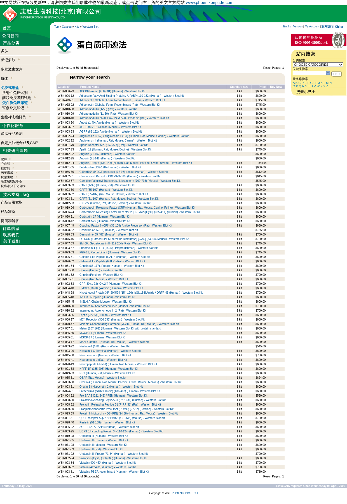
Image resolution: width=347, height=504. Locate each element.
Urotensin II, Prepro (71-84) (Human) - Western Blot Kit (113, 453)
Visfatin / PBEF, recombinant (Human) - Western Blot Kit (114, 471)
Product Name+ (90, 86)
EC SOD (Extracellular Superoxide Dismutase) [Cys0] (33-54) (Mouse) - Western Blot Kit (134, 239)
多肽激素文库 (12, 69)
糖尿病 (5, 168)
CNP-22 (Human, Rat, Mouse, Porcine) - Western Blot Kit (115, 203)
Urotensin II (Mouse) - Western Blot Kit (103, 444)
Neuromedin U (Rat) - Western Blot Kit (103, 359)
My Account (312, 26)
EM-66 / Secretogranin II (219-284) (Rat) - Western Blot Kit (115, 243)
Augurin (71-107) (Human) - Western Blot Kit (107, 154)
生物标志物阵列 (16, 117)
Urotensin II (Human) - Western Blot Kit (103, 440)
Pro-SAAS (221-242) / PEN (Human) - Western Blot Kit (113, 395)
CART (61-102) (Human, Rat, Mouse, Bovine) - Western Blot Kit (118, 198)
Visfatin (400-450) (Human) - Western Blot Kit (107, 462)
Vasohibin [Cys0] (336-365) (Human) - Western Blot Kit (113, 458)
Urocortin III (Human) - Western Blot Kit (103, 435)
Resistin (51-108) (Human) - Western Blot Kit (107, 422)
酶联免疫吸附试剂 (19, 98)
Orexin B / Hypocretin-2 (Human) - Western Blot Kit (111, 386)
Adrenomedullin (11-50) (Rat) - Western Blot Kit (108, 113)
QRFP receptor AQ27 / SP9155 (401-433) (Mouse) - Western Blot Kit (122, 418)
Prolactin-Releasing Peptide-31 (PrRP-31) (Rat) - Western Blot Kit (120, 404)
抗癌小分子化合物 (13, 186)
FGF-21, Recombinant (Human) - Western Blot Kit (110, 252)
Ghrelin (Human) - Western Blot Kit (101, 270)
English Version (293, 26)
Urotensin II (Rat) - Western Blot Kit (101, 449)
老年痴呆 (7, 172)
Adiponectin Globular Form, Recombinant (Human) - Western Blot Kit (122, 100)
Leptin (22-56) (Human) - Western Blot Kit (105, 315)
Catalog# (64, 86)
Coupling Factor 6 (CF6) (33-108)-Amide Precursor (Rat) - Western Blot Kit (125, 225)
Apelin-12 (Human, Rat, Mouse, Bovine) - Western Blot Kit (115, 149)
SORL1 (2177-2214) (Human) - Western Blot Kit (109, 426)
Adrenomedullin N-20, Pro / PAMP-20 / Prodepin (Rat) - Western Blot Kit (124, 118)
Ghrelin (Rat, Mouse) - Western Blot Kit (103, 279)
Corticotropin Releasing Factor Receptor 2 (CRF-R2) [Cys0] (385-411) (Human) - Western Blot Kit (139, 212)
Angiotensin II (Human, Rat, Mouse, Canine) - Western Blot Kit (118, 140)
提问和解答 (10, 221)
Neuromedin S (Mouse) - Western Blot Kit (105, 355)
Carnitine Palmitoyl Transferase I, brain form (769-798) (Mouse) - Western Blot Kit (129, 180)
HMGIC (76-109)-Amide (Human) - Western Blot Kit (111, 288)
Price (262, 86)
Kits (77, 26)
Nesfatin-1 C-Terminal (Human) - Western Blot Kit (110, 350)
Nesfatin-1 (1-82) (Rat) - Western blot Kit (104, 346)
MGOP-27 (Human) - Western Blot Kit (102, 337)
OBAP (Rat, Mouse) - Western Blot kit (102, 377)
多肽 (4, 51)
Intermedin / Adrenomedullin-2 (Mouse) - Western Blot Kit (114, 306)
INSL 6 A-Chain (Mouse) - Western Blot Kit (105, 301)
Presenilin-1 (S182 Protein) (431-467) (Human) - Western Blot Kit (119, 391)
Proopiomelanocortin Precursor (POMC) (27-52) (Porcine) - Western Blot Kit (126, 409)
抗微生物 (7, 177)
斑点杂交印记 (15, 108)
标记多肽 (10, 60)
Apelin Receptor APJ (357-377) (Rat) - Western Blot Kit (113, 145)
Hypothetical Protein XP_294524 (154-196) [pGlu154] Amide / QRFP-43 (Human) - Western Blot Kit (141, 292)
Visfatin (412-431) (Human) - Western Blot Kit (107, 467)
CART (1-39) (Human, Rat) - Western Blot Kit (107, 185)
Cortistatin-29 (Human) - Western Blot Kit (104, 221)
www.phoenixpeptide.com (209, 2)
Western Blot (91, 26)
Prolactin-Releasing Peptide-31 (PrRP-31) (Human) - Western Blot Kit (122, 400)
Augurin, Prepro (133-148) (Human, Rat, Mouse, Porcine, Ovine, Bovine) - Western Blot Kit (135, 162)
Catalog (66, 26)
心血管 (5, 163)
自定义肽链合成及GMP (19, 143)
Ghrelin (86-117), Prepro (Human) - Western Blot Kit (111, 265)
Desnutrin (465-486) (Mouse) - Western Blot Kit (108, 234)
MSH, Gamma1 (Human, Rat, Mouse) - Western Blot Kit (114, 341)
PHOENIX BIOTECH (185, 493)
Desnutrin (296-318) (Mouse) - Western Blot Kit (108, 230)
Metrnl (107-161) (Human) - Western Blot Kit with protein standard (120, 328)
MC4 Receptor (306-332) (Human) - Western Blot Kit (112, 319)
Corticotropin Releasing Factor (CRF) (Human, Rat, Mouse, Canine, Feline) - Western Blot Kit (137, 207)
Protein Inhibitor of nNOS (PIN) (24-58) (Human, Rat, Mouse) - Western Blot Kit (128, 413)
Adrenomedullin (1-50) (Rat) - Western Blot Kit (108, 109)
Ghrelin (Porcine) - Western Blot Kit (101, 274)
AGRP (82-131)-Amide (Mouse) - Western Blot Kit (110, 127)
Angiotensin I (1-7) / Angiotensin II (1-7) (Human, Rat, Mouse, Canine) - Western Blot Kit (134, 136)
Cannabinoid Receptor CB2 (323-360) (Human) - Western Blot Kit (120, 176)
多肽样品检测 (12, 133)
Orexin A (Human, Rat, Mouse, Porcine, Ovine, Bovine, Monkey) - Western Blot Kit (130, 382)
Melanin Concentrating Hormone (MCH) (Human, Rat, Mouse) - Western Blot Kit (129, 324)
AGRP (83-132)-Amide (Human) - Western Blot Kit (110, 131)
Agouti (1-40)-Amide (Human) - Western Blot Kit (109, 122)
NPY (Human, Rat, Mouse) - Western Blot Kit (107, 373)
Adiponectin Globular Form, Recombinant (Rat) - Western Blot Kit (119, 104)
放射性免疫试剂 (17, 93)
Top (56, 26)
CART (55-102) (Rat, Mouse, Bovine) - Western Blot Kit (113, 194)
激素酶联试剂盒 (11, 181)
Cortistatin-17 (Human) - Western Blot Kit (104, 216)
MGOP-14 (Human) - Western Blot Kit (102, 333)
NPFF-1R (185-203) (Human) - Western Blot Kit (108, 368)
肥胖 (4, 159)
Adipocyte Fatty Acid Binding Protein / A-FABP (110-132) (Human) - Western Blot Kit (131, 95)
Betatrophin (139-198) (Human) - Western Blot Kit (110, 167)
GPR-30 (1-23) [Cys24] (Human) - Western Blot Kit (110, 283)
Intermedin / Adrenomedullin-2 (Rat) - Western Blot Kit (112, 310)
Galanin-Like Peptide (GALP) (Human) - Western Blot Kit (114, 256)
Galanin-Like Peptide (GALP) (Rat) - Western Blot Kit (112, 261)
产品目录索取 (12, 202)
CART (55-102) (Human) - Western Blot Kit (106, 189)
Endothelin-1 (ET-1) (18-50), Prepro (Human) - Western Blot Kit (118, 247)
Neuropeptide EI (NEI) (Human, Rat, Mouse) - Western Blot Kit (118, 364)
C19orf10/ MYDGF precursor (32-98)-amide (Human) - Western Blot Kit (123, 171)
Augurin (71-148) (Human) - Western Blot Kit (107, 158)
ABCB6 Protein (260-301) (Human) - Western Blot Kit (112, 91)
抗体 (7, 78)
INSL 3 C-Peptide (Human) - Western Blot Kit (107, 297)
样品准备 (8, 211)
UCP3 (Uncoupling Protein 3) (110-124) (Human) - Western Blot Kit (121, 431)
